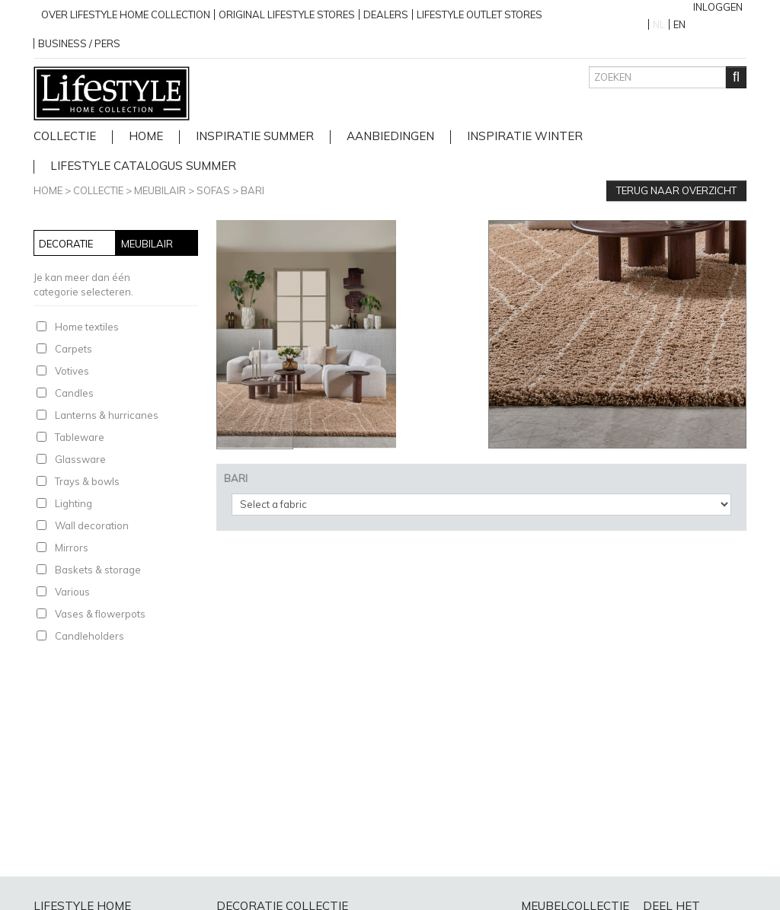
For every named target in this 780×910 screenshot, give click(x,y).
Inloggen (718, 7)
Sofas (213, 190)
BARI (252, 190)
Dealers (385, 14)
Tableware (79, 437)
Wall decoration (92, 525)
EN (679, 24)
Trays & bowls (87, 481)
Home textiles (87, 327)
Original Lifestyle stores (287, 14)
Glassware (80, 459)
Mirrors (71, 547)
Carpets (73, 349)
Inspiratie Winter (525, 136)
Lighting (73, 503)
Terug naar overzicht (676, 190)
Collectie (65, 136)
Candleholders (89, 636)
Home (48, 190)
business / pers (79, 43)
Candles (74, 393)
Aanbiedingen (390, 136)
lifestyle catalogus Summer (143, 166)
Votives (72, 371)
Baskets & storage (98, 570)
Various (72, 592)
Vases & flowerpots (100, 614)
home (146, 136)
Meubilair (160, 190)
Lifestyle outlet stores (479, 14)
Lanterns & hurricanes (106, 415)
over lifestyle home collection (125, 14)
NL (659, 24)
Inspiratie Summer (255, 136)
